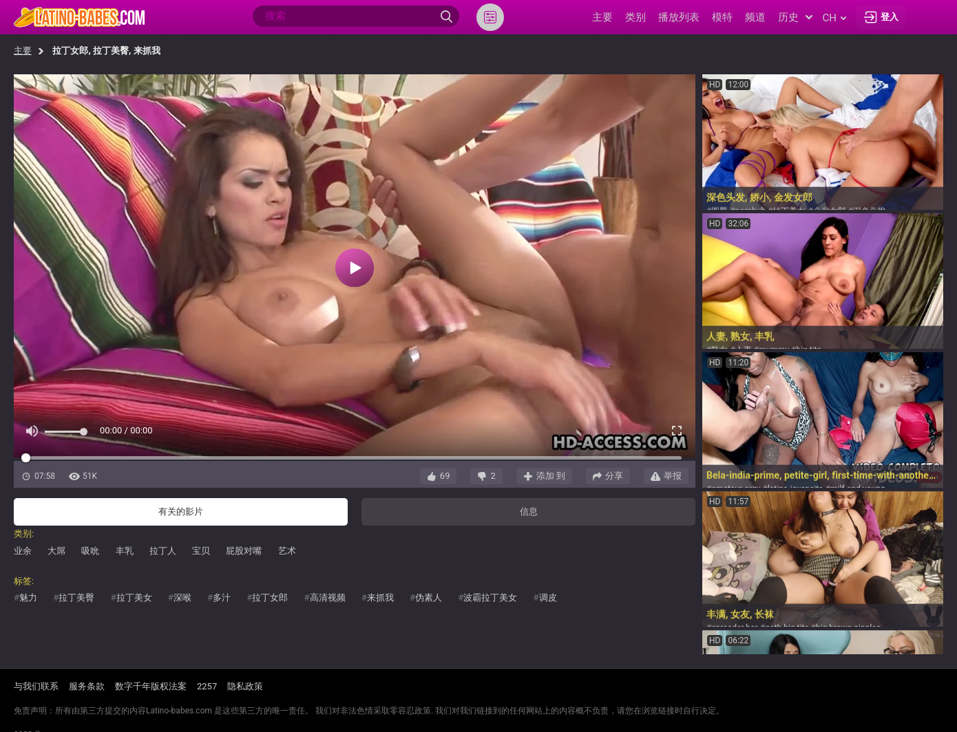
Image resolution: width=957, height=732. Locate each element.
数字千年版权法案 (151, 686)
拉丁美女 (134, 597)
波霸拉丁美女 (490, 597)
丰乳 (125, 551)
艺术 (287, 551)
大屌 (56, 551)
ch (834, 18)
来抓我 (380, 597)
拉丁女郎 (270, 597)
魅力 (28, 597)
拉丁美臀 (76, 597)
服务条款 (87, 686)
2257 (207, 686)
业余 (23, 551)
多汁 (222, 597)
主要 (23, 50)
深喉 (182, 597)
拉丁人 (162, 551)
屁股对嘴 (244, 551)
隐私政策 (245, 686)
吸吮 (90, 551)
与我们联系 (36, 686)
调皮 (548, 597)
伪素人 (428, 597)
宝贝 (201, 551)
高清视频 (328, 597)
